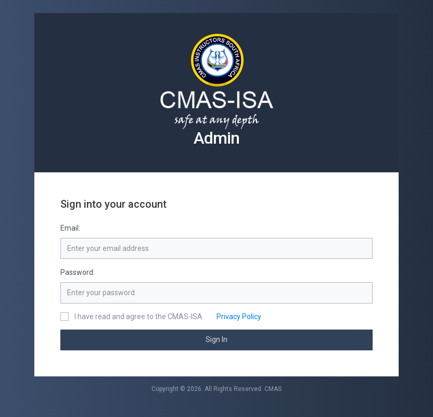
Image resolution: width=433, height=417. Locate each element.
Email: (70, 228)
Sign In (216, 339)
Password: (77, 272)
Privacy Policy (232, 316)
